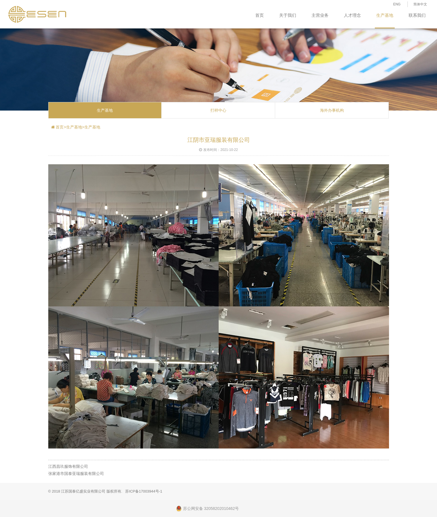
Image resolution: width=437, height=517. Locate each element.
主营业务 (320, 15)
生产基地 (384, 15)
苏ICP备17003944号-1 (143, 491)
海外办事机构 (332, 110)
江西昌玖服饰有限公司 (68, 466)
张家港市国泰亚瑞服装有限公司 (76, 473)
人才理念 (352, 15)
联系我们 (417, 15)
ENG (397, 4)
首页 (259, 15)
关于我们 (287, 15)
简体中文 (420, 4)
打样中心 (218, 110)
